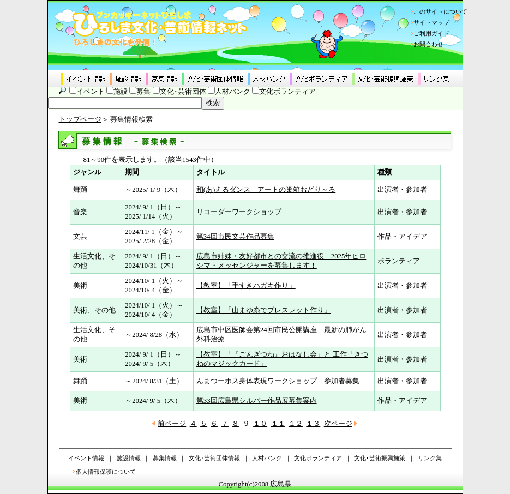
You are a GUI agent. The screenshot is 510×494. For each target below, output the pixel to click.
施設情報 (129, 458)
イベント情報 (86, 458)
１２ (296, 423)
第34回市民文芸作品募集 (235, 236)
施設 (120, 91)
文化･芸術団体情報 (214, 458)
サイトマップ (431, 22)
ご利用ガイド (431, 33)
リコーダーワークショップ (238, 212)
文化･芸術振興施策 (379, 458)
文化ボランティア (287, 91)
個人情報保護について (106, 471)
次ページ (338, 423)
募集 (143, 91)
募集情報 (165, 458)
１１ (278, 423)
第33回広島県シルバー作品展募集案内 (256, 401)
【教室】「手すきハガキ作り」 (246, 286)
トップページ (80, 119)
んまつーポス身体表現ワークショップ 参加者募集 (277, 381)
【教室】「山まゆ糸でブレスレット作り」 (263, 310)
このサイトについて (440, 11)
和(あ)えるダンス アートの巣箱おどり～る (266, 190)
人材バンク (232, 91)
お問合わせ (428, 44)
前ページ (172, 423)
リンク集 (430, 458)
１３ (313, 423)
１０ (260, 423)
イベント (90, 91)
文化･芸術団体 (183, 91)
